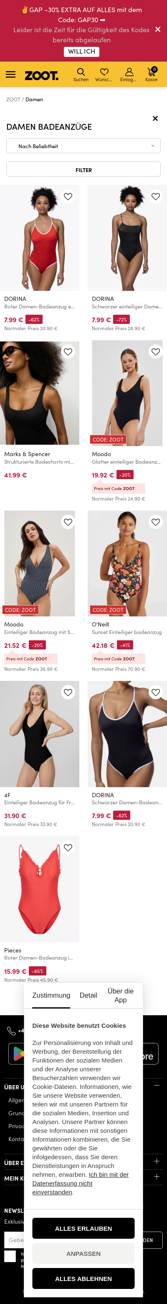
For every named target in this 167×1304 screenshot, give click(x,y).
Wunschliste (105, 75)
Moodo (101, 454)
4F (7, 795)
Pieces (12, 950)
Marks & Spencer (27, 454)
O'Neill (100, 624)
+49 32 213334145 (40, 1029)
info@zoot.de (102, 1030)
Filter (84, 169)
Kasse (151, 73)
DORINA (15, 299)
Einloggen (130, 75)
